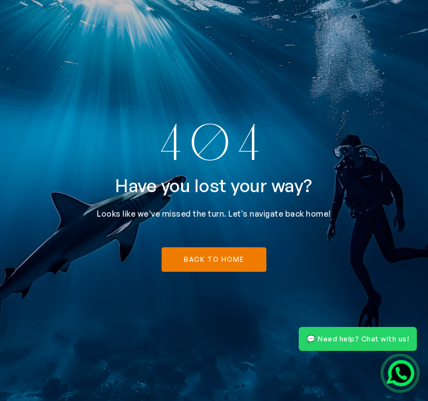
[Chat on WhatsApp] (400, 373)
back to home (214, 259)
